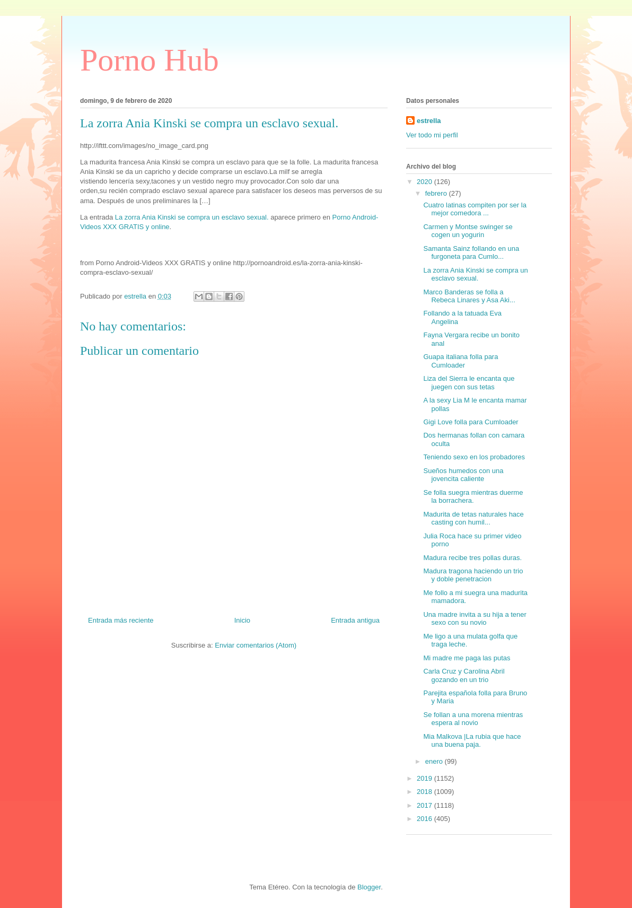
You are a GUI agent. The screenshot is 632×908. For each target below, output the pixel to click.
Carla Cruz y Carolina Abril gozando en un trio (463, 675)
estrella (429, 121)
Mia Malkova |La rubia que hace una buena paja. (472, 740)
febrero (437, 193)
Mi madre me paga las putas (466, 658)
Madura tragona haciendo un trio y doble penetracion (473, 575)
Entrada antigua (355, 620)
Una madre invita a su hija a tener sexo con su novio (474, 618)
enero (435, 761)
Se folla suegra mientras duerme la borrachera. (473, 496)
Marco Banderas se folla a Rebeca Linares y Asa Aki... (469, 296)
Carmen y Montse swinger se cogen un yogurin (467, 231)
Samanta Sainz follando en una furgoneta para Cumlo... (471, 253)
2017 (425, 805)
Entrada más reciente (121, 620)
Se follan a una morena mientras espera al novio (473, 719)
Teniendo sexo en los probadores (474, 457)
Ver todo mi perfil (432, 135)
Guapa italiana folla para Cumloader (460, 361)
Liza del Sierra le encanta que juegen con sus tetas (468, 382)
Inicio (242, 620)
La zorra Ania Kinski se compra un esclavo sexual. (192, 217)
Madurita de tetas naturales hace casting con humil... (473, 518)
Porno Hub (149, 59)
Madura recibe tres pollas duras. (472, 558)
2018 (425, 792)
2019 (425, 778)
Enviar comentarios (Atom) (255, 645)
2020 (425, 182)
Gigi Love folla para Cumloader (470, 422)
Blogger (369, 887)
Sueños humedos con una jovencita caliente (463, 475)
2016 (425, 819)
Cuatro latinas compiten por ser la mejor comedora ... (474, 209)
